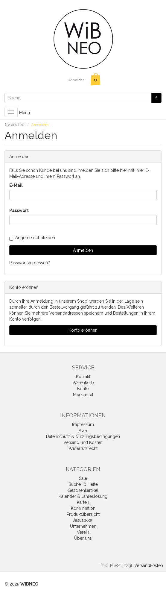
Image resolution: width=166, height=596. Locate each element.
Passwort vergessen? (29, 262)
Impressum (83, 424)
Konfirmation (83, 508)
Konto (83, 388)
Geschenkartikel (83, 490)
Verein (83, 532)
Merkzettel (83, 394)
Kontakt (83, 376)
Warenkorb (83, 382)
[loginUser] (83, 195)
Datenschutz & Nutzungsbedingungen (83, 436)
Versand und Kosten (83, 442)
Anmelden (76, 80)
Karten (83, 502)
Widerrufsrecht (83, 448)
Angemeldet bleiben (32, 238)
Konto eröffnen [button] (83, 330)
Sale (83, 478)
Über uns (83, 538)
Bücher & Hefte (83, 484)
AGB (83, 430)
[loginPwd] (83, 220)
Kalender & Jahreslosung (83, 496)
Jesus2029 (83, 520)
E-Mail (16, 185)
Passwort (19, 210)
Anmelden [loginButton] (83, 250)
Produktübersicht (83, 514)
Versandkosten (148, 565)
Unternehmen (83, 526)
